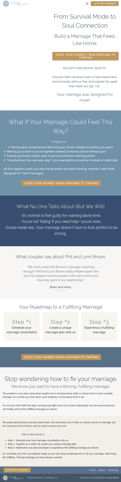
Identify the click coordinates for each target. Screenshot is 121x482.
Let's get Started (17, 470)
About (102, 470)
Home (92, 470)
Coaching (113, 470)
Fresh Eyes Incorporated (105, 477)
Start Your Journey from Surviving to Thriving (85, 56)
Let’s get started (105, 3)
